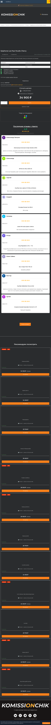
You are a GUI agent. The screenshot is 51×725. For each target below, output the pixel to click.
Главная (2, 25)
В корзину (25, 374)
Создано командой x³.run (32, 719)
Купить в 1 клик (25, 106)
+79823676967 (26, 90)
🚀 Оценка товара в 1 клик (25, 5)
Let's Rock (16, 77)
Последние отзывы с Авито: (25, 126)
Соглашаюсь (46, 723)
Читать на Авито (25, 324)
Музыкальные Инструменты (17, 25)
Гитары (27, 25)
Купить (29, 102)
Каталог (8, 25)
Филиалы (45, 14)
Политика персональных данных (20, 719)
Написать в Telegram (26, 93)
